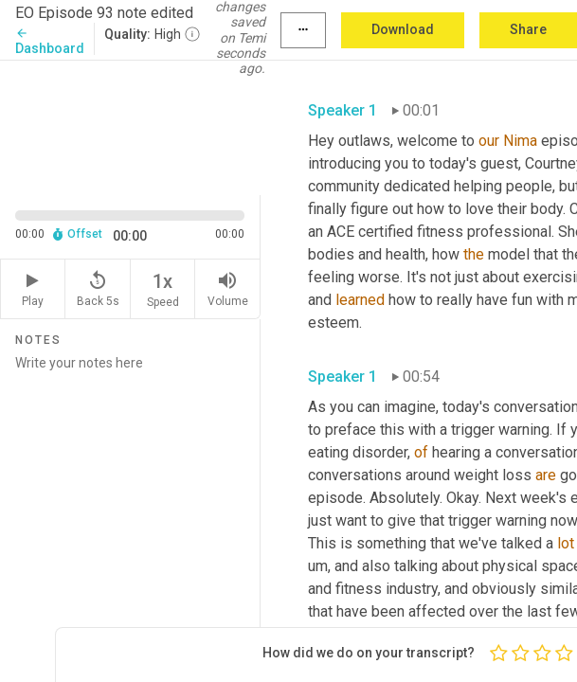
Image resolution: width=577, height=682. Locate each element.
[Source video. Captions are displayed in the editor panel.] (130, 126)
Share (528, 29)
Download (402, 29)
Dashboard (49, 41)
